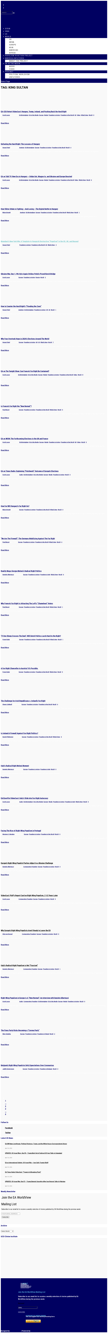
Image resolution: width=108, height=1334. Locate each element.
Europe (12, 45)
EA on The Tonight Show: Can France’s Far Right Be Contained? (25, 371)
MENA (11, 42)
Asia (11, 47)
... (5, 1103)
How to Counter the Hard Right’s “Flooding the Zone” (21, 306)
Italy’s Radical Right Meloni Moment (15, 766)
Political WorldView (19, 74)
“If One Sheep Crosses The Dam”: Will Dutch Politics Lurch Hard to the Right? (31, 636)
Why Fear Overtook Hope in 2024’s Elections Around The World (25, 339)
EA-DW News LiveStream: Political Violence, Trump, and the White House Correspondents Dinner (36, 1144)
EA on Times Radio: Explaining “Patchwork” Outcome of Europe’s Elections (30, 471)
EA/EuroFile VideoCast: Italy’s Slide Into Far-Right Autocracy (24, 798)
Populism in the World (67, 115)
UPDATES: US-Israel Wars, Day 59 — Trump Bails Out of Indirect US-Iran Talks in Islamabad (33, 1153)
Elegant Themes (15, 1331)
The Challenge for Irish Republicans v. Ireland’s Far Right (23, 701)
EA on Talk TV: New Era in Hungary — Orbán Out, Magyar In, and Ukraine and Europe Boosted (36, 176)
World (8, 37)
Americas (13, 50)
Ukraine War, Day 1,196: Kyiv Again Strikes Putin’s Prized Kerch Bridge (28, 274)
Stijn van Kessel (7, 934)
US (75, 115)
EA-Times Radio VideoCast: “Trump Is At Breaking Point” (23, 1172)
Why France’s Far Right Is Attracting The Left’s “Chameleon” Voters (27, 603)
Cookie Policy (25, 1287)
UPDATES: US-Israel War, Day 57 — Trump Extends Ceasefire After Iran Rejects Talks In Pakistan (35, 1181)
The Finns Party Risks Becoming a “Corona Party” (20, 1030)
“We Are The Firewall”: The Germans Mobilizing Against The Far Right (28, 538)
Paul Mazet (6, 410)
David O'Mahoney (8, 737)
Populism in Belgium (46, 1069)
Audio (12, 66)
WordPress (34, 1331)
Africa (12, 53)
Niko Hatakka (7, 1034)
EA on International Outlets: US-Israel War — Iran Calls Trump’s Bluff (26, 1162)
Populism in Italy (45, 575)
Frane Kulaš (6, 639)
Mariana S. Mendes (8, 834)
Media (46, 115)
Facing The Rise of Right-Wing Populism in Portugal (21, 831)
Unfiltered (14, 77)
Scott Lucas (6, 115)
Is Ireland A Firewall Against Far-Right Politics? (19, 733)
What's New (84, 115)
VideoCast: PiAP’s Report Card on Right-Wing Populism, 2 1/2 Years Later (29, 895)
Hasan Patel (6, 148)
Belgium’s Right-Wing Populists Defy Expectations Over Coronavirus (27, 1065)
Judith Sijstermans (8, 1069)
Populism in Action (54, 115)
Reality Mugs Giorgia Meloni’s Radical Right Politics (21, 571)
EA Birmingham (23, 115)
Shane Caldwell (7, 704)
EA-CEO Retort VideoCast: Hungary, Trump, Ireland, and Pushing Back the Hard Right (33, 111)
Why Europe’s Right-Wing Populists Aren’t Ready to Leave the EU (26, 930)
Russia (38, 277)
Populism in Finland (43, 1034)
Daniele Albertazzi (8, 575)
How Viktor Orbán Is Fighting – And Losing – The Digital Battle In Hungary (29, 209)
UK (10, 39)
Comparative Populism (30, 867)
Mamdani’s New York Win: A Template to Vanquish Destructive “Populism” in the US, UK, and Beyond (39, 241)
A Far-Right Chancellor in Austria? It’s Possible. (19, 668)
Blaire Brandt (6, 212)
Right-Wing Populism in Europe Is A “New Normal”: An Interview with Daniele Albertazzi (35, 998)
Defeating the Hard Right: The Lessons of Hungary (20, 144)
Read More (5, 123)
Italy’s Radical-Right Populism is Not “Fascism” (19, 965)
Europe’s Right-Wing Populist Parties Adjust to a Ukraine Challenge (27, 863)
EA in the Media (33, 115)
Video (12, 69)
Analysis (21, 148)
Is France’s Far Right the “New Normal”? (16, 406)
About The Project (18, 61)
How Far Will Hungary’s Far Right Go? (15, 506)
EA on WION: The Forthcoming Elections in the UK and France (24, 439)
